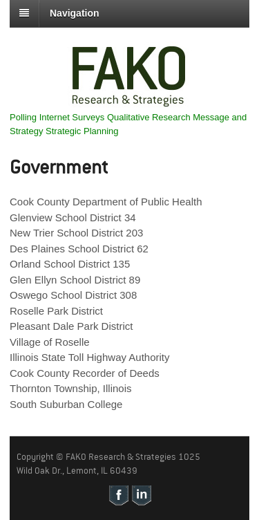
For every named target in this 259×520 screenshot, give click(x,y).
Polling (23, 117)
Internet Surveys (72, 117)
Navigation (74, 13)
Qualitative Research (149, 117)
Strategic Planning (82, 131)
